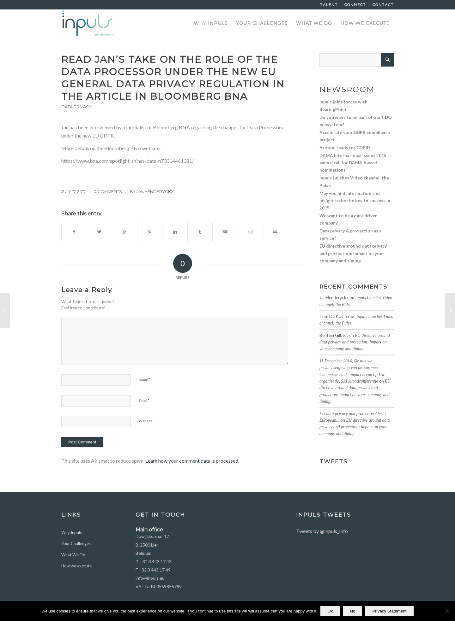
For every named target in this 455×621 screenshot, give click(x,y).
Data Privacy (76, 106)
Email (144, 400)
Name (144, 379)
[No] (447, 611)
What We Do (73, 554)
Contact (383, 5)
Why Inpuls (71, 532)
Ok (330, 611)
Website (146, 421)
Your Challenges (76, 543)
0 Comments (108, 191)
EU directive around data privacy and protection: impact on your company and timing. (354, 342)
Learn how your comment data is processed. (192, 461)
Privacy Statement (390, 611)
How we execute (76, 565)
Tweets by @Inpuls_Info (322, 531)
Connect (355, 5)
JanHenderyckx (155, 191)
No (352, 611)
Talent (329, 5)
